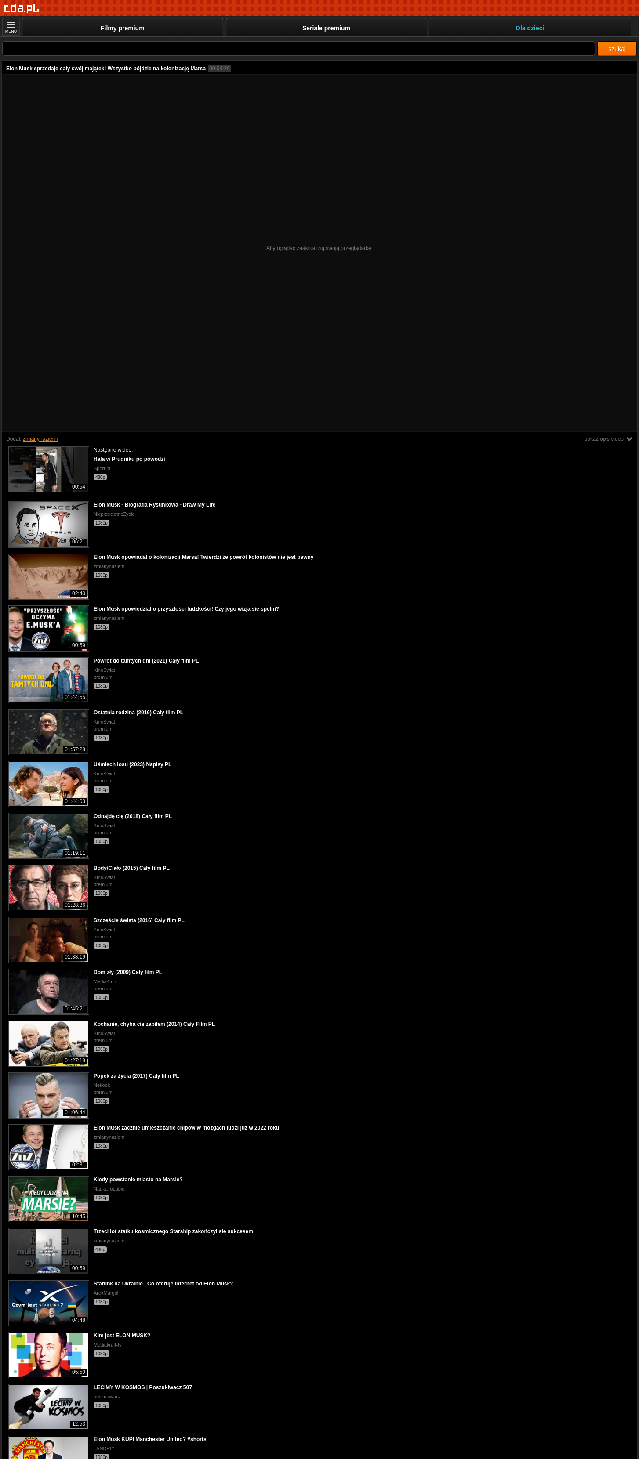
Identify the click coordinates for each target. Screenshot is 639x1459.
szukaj (617, 48)
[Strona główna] (21, 8)
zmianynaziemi (40, 439)
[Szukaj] (298, 48)
